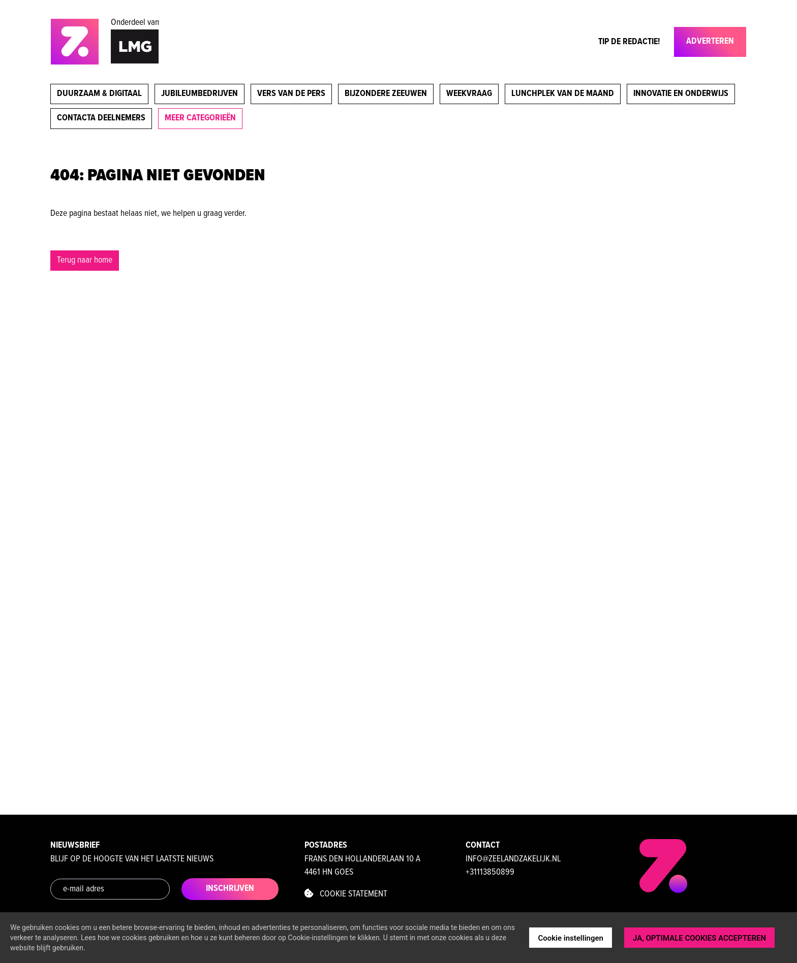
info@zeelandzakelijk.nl (513, 859)
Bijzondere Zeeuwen (386, 94)
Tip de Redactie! (629, 42)
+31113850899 (490, 872)
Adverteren (710, 41)
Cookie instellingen (570, 938)
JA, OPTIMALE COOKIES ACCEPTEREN (699, 938)
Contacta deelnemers (101, 118)
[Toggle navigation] (668, 44)
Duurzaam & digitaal (99, 94)
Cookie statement (345, 894)
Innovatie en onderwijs (680, 94)
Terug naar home (84, 260)
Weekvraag (469, 94)
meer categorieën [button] (200, 118)
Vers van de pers (291, 94)
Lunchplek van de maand (562, 94)
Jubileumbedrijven (199, 94)
